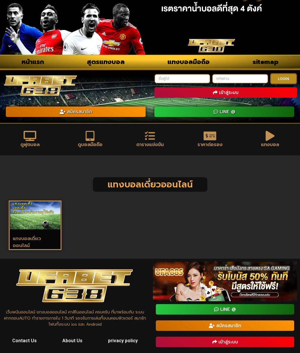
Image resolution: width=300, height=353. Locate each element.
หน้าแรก (33, 62)
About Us (72, 341)
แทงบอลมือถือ (188, 62)
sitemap (265, 62)
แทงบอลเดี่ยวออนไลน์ (27, 242)
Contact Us (24, 341)
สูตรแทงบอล (106, 62)
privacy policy (123, 341)
